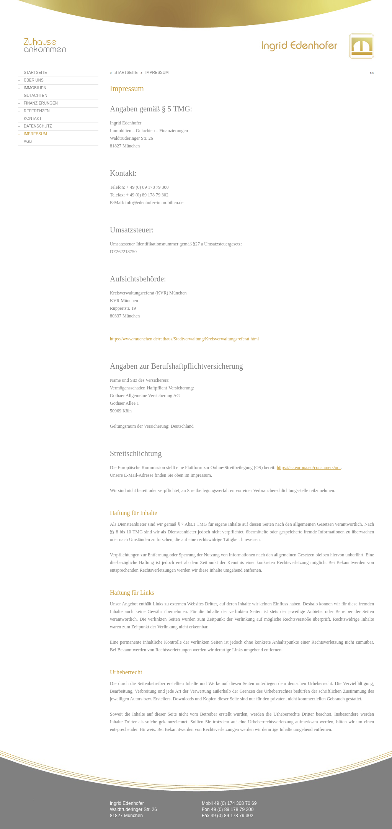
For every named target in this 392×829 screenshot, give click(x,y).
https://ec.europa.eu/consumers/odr (309, 467)
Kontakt (32, 118)
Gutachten (35, 95)
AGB (28, 141)
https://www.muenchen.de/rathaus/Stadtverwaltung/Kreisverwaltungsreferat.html (184, 339)
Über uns (34, 80)
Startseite (35, 72)
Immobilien (35, 88)
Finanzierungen (41, 103)
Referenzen (37, 111)
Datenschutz (38, 126)
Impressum (35, 134)
